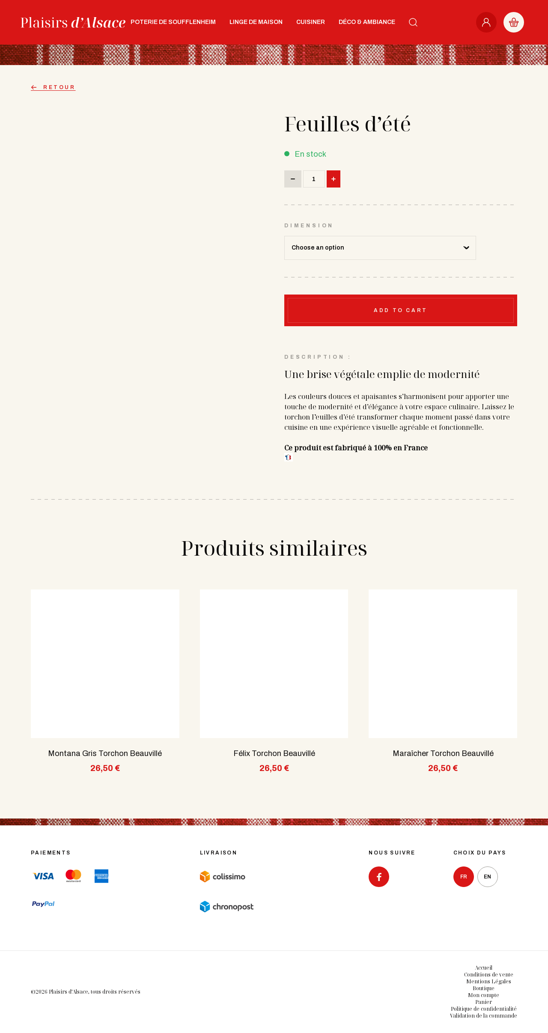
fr (463, 877)
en (487, 877)
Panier (483, 1002)
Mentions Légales (488, 981)
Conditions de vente (488, 974)
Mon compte (483, 995)
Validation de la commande (483, 1015)
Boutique (483, 988)
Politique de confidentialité (484, 1008)
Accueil (483, 967)
